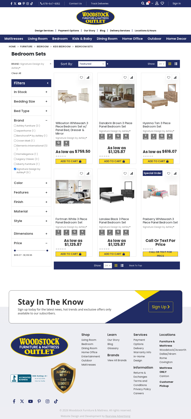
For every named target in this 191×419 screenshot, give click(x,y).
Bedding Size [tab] (31, 101)
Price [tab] (31, 243)
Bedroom (43, 46)
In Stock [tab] (31, 92)
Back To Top (135, 265)
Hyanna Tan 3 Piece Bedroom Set (156, 124)
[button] (81, 77)
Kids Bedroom (62, 46)
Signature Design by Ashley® (28, 170)
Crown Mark (26, 140)
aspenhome (26, 130)
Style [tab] (31, 221)
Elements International (32, 147)
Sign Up (161, 307)
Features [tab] (31, 192)
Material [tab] (31, 211)
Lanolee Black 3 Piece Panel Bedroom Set (114, 220)
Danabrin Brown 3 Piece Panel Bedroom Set (115, 124)
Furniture (26, 46)
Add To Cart (71, 161)
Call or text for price (160, 254)
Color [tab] (31, 183)
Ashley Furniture (29, 125)
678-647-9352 (50, 3)
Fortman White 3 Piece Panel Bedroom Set (71, 220)
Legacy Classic (28, 159)
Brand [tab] (31, 120)
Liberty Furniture (28, 164)
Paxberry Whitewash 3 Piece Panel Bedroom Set (160, 220)
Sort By (66, 64)
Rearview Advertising (117, 416)
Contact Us (75, 3)
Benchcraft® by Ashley (32, 135)
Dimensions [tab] (31, 233)
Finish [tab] (31, 202)
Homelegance (28, 154)
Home (12, 46)
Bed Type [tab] (31, 111)
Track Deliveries (99, 3)
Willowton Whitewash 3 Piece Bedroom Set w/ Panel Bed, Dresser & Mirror (72, 128)
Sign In (177, 3)
